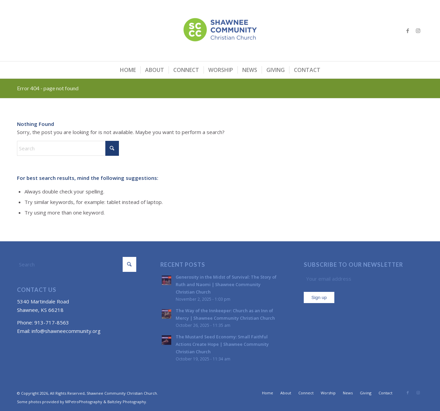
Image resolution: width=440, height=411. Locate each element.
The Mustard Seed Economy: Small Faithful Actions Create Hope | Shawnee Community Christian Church (222, 344)
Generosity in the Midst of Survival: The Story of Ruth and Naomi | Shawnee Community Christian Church (226, 284)
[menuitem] (128, 69)
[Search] (68, 148)
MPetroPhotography (83, 401)
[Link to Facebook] (408, 30)
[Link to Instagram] (418, 30)
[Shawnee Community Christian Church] (220, 30)
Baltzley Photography (126, 401)
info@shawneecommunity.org (66, 331)
